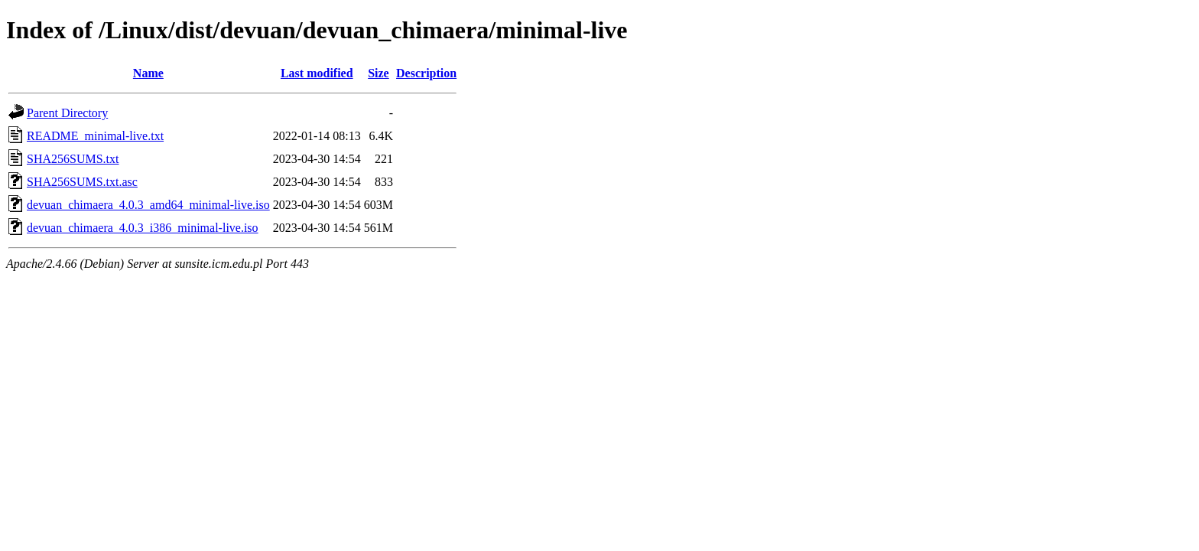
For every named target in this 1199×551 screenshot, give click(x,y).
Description (426, 73)
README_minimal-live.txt (95, 135)
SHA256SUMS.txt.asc (82, 181)
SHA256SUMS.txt (73, 158)
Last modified (317, 73)
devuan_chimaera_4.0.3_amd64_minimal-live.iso (148, 204)
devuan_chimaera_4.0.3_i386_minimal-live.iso (142, 227)
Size (378, 73)
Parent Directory (67, 112)
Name (148, 73)
